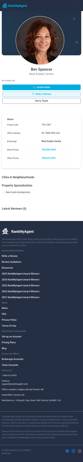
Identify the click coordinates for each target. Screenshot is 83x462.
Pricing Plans (9, 342)
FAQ (4, 314)
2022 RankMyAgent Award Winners (20, 291)
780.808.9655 (49, 149)
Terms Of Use (9, 325)
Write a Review (10, 256)
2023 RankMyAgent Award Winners (20, 285)
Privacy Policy (9, 319)
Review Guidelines (11, 262)
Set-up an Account (11, 336)
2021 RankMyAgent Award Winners (20, 297)
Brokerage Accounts (12, 359)
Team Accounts (10, 365)
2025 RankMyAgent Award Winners (20, 273)
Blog (4, 348)
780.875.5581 (49, 158)
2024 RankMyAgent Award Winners (20, 279)
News (5, 308)
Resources (7, 267)
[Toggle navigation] (77, 5)
